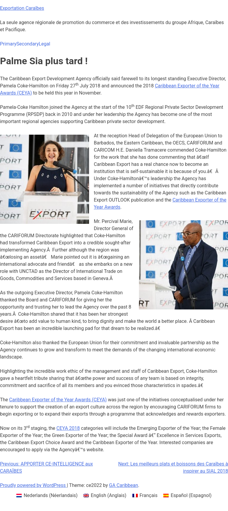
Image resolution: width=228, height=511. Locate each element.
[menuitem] (46, 495)
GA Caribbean (123, 485)
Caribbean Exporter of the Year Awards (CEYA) (58, 399)
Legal (44, 44)
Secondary (27, 44)
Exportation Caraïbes (22, 8)
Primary (8, 44)
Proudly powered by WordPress (33, 485)
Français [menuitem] (149, 495)
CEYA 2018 (68, 428)
